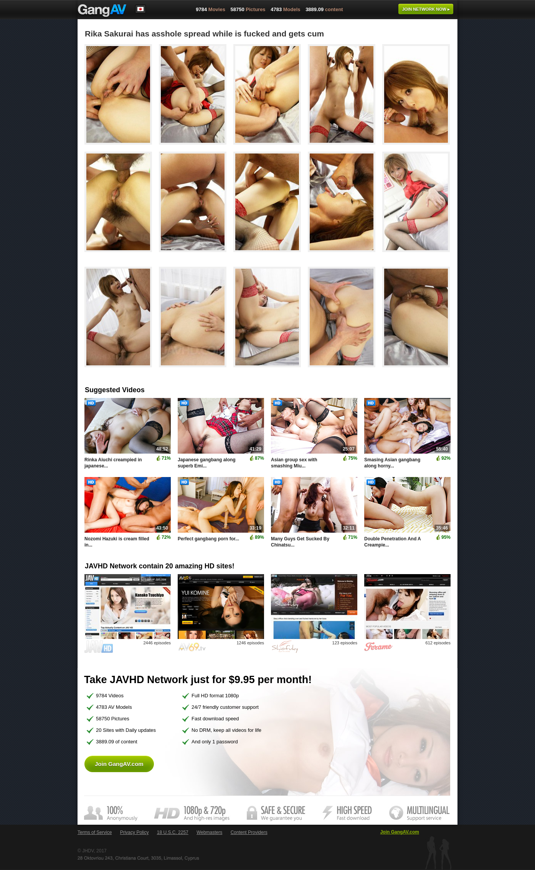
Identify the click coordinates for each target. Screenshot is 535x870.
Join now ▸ (426, 9)
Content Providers (249, 832)
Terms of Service (95, 832)
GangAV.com (102, 11)
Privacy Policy (134, 832)
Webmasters (209, 832)
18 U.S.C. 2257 (172, 832)
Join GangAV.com (119, 764)
